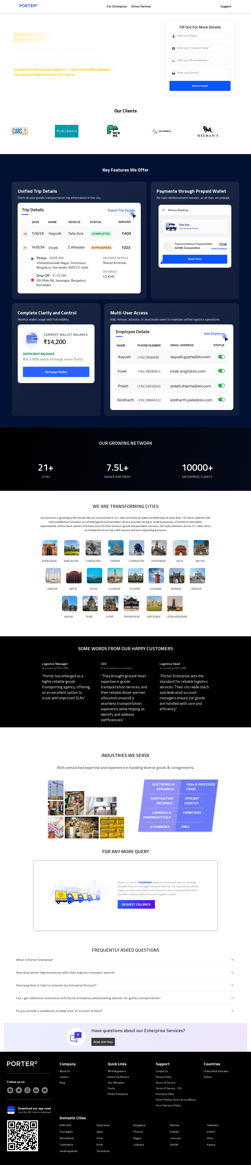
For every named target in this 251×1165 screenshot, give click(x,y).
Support (225, 6)
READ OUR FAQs (103, 997)
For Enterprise (117, 6)
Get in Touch (200, 86)
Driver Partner (141, 6)
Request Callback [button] (136, 859)
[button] (103, 997)
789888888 (144, 837)
